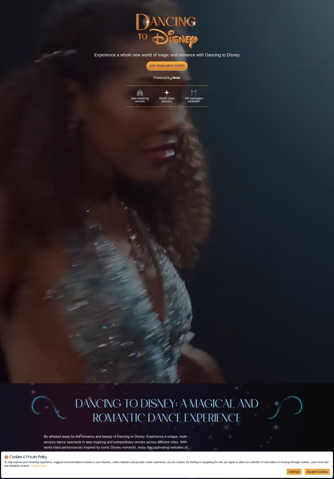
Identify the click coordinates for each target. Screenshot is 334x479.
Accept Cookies (317, 471)
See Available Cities (167, 65)
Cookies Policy (38, 465)
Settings (294, 471)
